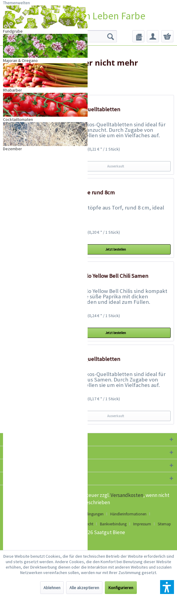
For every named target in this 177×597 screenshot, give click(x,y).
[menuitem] (138, 36)
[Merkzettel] (138, 36)
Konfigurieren (120, 587)
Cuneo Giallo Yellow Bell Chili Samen (104, 275)
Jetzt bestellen (115, 249)
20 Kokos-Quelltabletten (90, 109)
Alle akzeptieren (84, 587)
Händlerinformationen (128, 514)
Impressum (142, 524)
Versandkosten (127, 495)
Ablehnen (51, 587)
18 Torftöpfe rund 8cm (88, 192)
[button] (167, 587)
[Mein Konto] (153, 36)
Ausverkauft (115, 166)
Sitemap (164, 524)
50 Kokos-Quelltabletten (90, 358)
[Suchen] (110, 36)
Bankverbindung (113, 524)
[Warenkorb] (167, 36)
